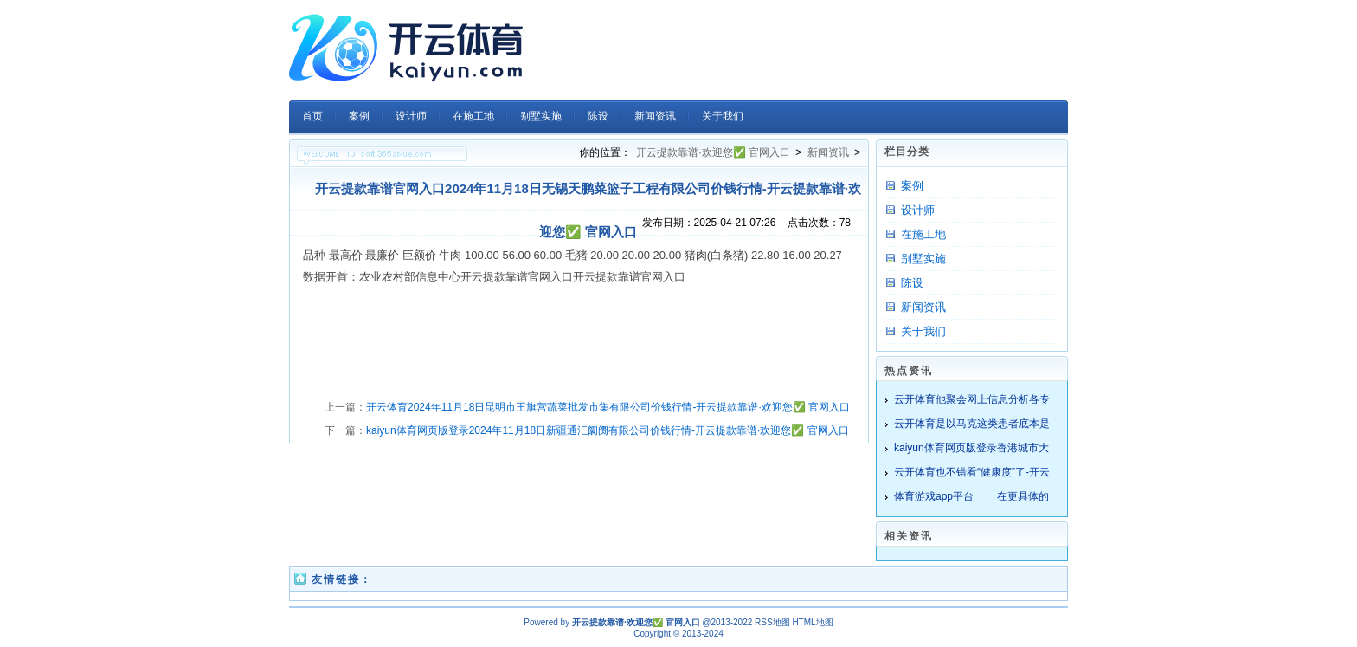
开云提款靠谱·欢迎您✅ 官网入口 (713, 152)
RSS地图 (772, 622)
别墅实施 (923, 258)
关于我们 (923, 331)
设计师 (918, 210)
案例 (912, 185)
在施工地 (923, 234)
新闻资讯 (828, 152)
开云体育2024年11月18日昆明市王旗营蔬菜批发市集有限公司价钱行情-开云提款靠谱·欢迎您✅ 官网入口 (608, 407)
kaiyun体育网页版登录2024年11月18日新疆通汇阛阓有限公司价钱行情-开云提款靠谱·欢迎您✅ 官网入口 (607, 430)
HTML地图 (812, 622)
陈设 (912, 282)
